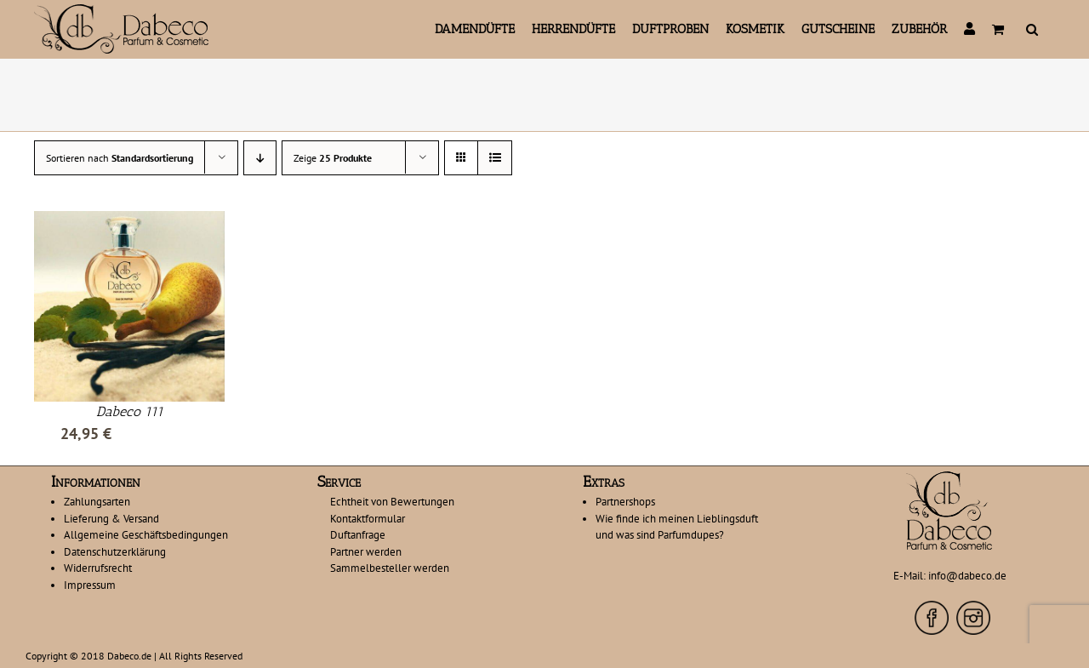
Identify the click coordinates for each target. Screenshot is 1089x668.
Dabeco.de (129, 655)
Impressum (90, 585)
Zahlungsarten (97, 501)
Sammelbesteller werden (389, 568)
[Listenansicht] (494, 157)
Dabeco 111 (129, 411)
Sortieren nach (119, 157)
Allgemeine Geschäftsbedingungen (146, 535)
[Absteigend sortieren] (260, 157)
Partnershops (625, 501)
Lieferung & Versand (111, 518)
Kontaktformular (367, 518)
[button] (1032, 29)
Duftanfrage (357, 535)
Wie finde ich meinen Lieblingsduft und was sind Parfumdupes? (677, 527)
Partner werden (366, 552)
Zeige (333, 157)
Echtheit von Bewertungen (392, 501)
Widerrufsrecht (98, 568)
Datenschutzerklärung (115, 552)
